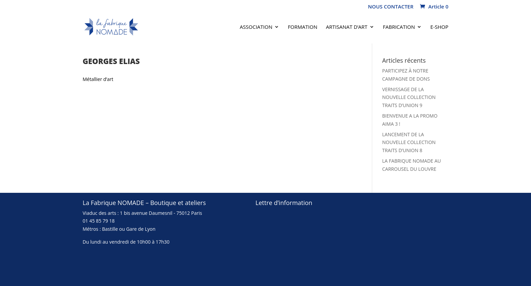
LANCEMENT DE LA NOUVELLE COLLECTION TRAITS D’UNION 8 (409, 142)
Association (256, 27)
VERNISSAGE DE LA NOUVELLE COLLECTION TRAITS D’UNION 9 (409, 97)
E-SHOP (439, 27)
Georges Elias (111, 61)
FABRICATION (399, 27)
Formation (302, 27)
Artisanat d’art (346, 27)
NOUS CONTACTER (390, 7)
